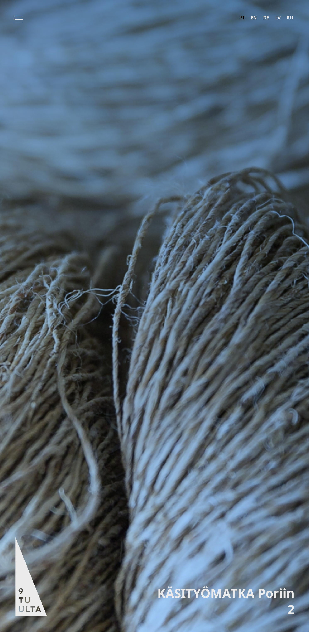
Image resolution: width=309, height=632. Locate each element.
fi (242, 17)
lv (278, 17)
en (254, 17)
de (266, 17)
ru (290, 17)
